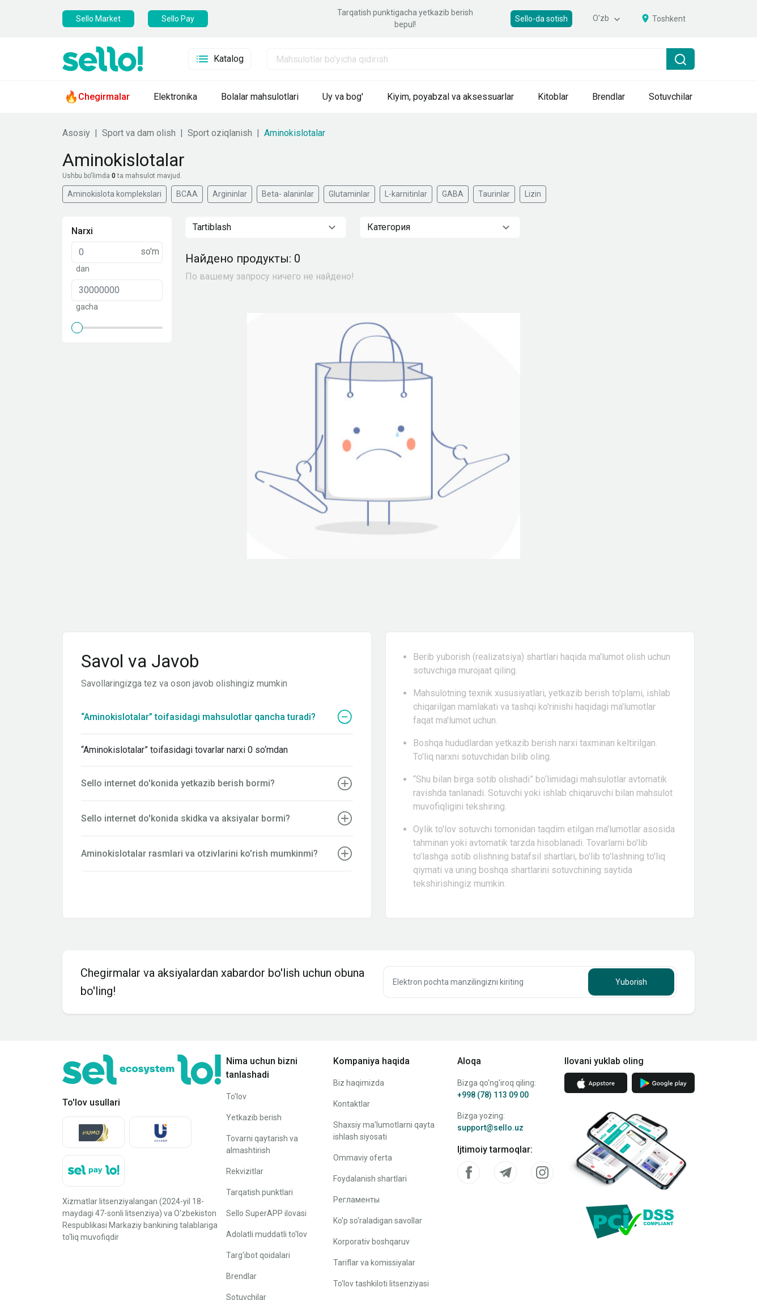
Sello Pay (177, 18)
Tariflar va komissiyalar (374, 1262)
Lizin (533, 193)
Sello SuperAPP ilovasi (266, 1213)
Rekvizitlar (244, 1171)
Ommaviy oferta (362, 1157)
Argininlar (229, 193)
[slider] (77, 327)
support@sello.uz (490, 1127)
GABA (452, 193)
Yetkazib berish (254, 1117)
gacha (87, 306)
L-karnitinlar (406, 193)
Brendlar (241, 1276)
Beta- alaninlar (288, 193)
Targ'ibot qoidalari (258, 1255)
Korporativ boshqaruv (371, 1241)
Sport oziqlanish (220, 133)
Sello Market (98, 18)
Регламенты (356, 1199)
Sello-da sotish (541, 18)
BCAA (187, 193)
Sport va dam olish (139, 133)
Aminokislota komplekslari (114, 193)
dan (83, 268)
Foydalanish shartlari (370, 1178)
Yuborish (631, 981)
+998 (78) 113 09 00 (493, 1094)
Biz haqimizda (358, 1082)
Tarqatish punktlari (259, 1192)
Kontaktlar (351, 1103)
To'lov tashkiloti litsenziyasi (381, 1283)
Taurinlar (494, 193)
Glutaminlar (349, 193)
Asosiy (76, 133)
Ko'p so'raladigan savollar (377, 1220)
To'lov (236, 1096)
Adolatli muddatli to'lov (266, 1234)
